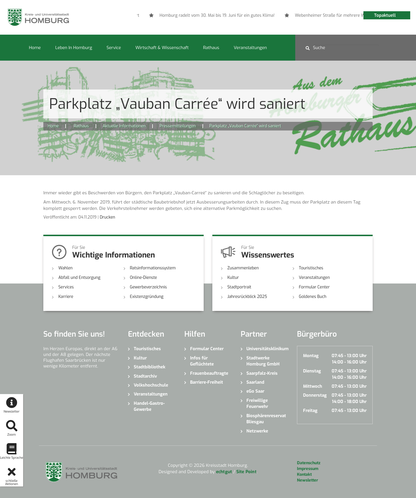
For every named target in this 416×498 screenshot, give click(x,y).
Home (35, 48)
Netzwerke (257, 431)
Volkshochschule (151, 385)
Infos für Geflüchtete (202, 361)
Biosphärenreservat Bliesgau (266, 419)
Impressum (307, 468)
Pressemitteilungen (177, 126)
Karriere (65, 296)
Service (114, 48)
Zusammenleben (243, 268)
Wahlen (65, 268)
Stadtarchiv (145, 376)
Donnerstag (315, 395)
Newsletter (307, 480)
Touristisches (311, 268)
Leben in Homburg (73, 48)
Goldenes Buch (312, 296)
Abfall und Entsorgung (79, 277)
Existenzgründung (147, 296)
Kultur (233, 277)
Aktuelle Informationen (124, 126)
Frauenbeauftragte (209, 373)
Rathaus (211, 48)
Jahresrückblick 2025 (247, 296)
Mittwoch (312, 386)
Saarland (255, 382)
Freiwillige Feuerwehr (257, 403)
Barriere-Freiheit (206, 382)
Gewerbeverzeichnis (148, 287)
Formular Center (314, 287)
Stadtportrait (239, 287)
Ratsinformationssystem (153, 268)
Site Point (246, 472)
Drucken (107, 217)
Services (66, 287)
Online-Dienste (143, 277)
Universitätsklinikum (267, 349)
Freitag (310, 410)
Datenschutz (308, 463)
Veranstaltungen (250, 48)
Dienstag (312, 371)
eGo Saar (255, 391)
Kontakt (304, 474)
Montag (311, 356)
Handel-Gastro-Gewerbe (149, 406)
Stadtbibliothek (149, 367)
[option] (257, 15)
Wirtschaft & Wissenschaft (162, 48)
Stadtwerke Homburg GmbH (263, 361)
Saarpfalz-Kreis (262, 373)
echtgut (224, 472)
